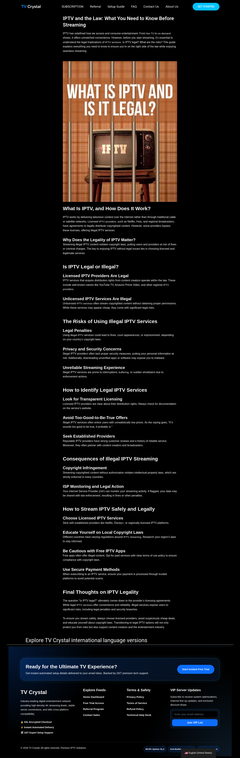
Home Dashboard (94, 697)
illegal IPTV (77, 335)
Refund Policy (135, 709)
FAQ (134, 6)
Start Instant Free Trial (195, 669)
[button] (206, 6)
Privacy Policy (136, 697)
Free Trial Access (94, 703)
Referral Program (94, 709)
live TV (150, 33)
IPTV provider (106, 221)
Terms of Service (137, 703)
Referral (95, 6)
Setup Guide (116, 6)
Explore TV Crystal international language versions (86, 640)
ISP (102, 491)
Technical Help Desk (139, 715)
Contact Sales (92, 715)
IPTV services (113, 42)
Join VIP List (195, 722)
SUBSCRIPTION (73, 6)
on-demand (164, 33)
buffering (124, 372)
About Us (171, 6)
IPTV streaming (132, 537)
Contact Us (150, 6)
